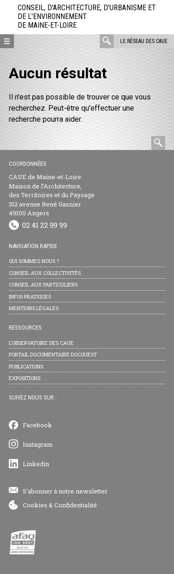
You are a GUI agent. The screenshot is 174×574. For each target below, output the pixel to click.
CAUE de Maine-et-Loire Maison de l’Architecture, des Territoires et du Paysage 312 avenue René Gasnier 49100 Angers (52, 195)
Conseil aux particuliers (43, 284)
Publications (26, 366)
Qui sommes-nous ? (34, 260)
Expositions (24, 377)
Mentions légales (33, 308)
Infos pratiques (30, 296)
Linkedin (36, 464)
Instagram (38, 444)
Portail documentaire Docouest (53, 354)
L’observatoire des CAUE (41, 342)
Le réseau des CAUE (144, 41)
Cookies (35, 505)
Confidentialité (75, 505)
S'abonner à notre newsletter (65, 491)
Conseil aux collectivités (45, 272)
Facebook (37, 425)
